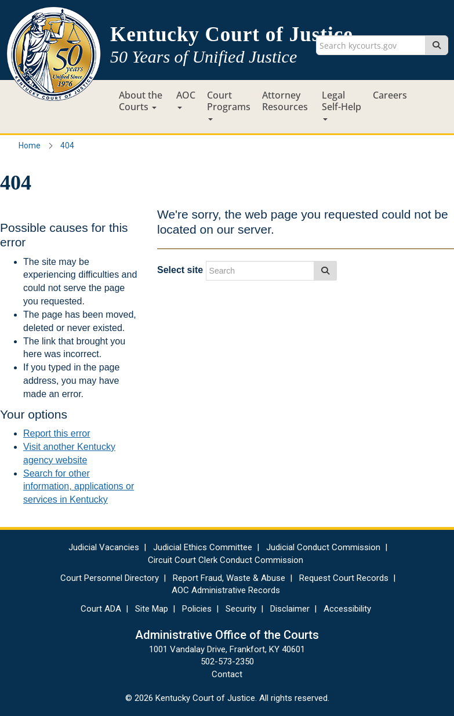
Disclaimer (290, 609)
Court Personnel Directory (109, 578)
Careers (390, 95)
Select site (180, 270)
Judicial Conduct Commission (323, 547)
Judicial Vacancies (103, 547)
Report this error (56, 433)
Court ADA (101, 609)
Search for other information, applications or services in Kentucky (78, 486)
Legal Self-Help (341, 105)
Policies (197, 609)
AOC (185, 99)
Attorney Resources (285, 101)
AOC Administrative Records (226, 590)
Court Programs (228, 105)
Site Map (151, 609)
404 (67, 145)
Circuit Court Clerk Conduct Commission (225, 560)
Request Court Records (343, 578)
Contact (227, 674)
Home (30, 145)
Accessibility (347, 609)
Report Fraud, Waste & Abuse (229, 578)
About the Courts (140, 101)
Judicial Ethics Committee (202, 547)
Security (241, 609)
